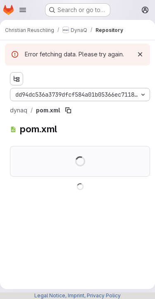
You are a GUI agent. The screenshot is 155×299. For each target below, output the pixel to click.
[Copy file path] (68, 110)
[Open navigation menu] (22, 10)
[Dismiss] (140, 54)
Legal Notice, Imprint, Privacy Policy (77, 295)
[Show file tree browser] (16, 78)
